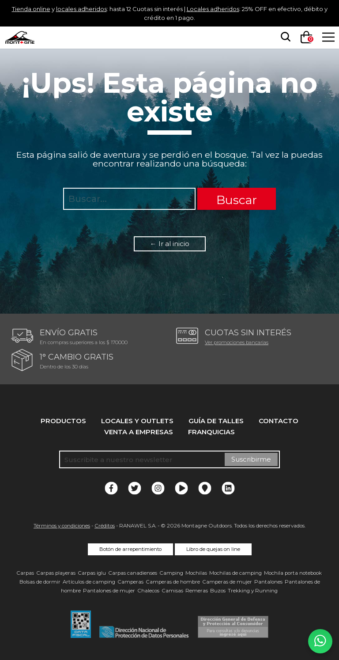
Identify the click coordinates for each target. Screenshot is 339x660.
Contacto (278, 421)
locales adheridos (96, 8)
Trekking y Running (253, 591)
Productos (63, 421)
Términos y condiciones (62, 526)
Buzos (218, 591)
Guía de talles (216, 421)
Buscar (236, 200)
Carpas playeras (55, 573)
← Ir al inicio (169, 243)
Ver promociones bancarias (236, 342)
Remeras (196, 591)
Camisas (172, 591)
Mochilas (196, 573)
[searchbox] (283, 37)
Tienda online (37, 8)
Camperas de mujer (227, 582)
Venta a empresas (138, 432)
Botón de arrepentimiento (130, 549)
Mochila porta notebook (293, 573)
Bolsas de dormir (39, 582)
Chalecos (148, 591)
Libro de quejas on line (213, 549)
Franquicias (211, 432)
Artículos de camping (89, 582)
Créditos (104, 526)
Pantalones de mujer (109, 591)
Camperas (130, 582)
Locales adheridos (251, 8)
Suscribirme (251, 459)
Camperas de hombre (173, 582)
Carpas (25, 573)
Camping (171, 573)
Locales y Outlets (137, 421)
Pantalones (268, 582)
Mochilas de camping (235, 573)
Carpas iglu (92, 573)
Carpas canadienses (132, 573)
